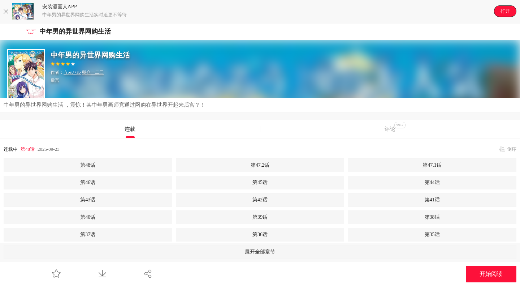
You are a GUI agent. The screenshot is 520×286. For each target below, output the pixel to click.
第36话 (260, 234)
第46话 (87, 182)
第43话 (87, 199)
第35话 (432, 234)
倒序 (511, 149)
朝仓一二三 (93, 72)
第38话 (432, 217)
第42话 (260, 199)
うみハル (72, 72)
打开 (505, 11)
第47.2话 (260, 165)
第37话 (87, 234)
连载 (130, 129)
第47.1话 (432, 165)
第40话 (87, 217)
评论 (395, 127)
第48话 (28, 149)
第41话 (432, 199)
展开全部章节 (260, 252)
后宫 (55, 80)
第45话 (260, 182)
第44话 (432, 182)
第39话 (260, 217)
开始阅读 (491, 274)
